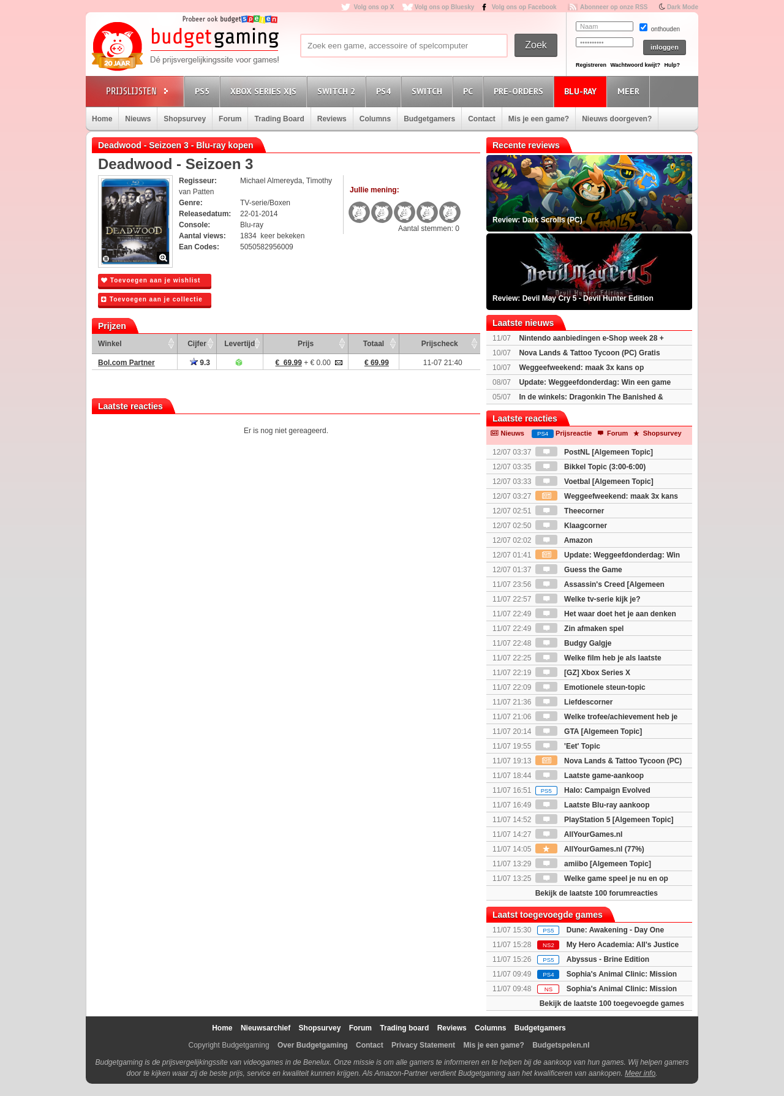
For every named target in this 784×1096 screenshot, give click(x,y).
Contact (482, 119)
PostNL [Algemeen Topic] (594, 452)
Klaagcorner (571, 525)
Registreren (591, 65)
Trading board (404, 1028)
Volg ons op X (373, 7)
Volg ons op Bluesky (445, 7)
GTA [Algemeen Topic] (588, 731)
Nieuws (138, 119)
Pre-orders (520, 91)
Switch (429, 91)
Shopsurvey (185, 119)
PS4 (385, 91)
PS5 (204, 91)
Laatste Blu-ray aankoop (592, 805)
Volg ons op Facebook (524, 7)
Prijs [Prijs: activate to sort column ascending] (306, 343)
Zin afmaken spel (579, 628)
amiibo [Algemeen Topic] (593, 864)
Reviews (332, 119)
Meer (630, 91)
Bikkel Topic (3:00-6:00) (590, 467)
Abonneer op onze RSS (614, 7)
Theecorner (570, 511)
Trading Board (279, 119)
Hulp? (672, 65)
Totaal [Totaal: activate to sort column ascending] (373, 343)
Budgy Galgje (573, 643)
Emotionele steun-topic (590, 687)
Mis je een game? (538, 119)
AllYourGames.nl (579, 834)
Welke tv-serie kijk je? (588, 599)
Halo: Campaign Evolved (592, 790)
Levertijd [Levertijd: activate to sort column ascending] (239, 343)
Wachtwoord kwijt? (635, 65)
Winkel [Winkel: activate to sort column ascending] (110, 343)
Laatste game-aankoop (589, 775)
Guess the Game (578, 569)
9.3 (200, 362)
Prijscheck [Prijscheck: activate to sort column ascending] (439, 343)
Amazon (564, 540)
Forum (230, 119)
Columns (375, 119)
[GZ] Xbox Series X (582, 672)
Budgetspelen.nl (560, 1045)
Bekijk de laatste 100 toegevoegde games (612, 1003)
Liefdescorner (574, 702)
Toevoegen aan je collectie (152, 299)
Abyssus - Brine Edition (608, 959)
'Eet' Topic (567, 746)
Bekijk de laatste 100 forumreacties (596, 893)
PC (470, 91)
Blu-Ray (582, 91)
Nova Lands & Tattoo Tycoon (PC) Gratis (589, 353)
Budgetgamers (429, 119)
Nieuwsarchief (265, 1028)
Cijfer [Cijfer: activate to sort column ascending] (196, 343)
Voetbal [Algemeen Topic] (594, 481)
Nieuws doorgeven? (617, 119)
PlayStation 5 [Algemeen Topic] (604, 819)
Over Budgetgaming (312, 1045)
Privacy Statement (423, 1045)
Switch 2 (338, 91)
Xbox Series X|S (265, 91)
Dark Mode (682, 7)
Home (102, 119)
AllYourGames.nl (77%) (589, 849)
